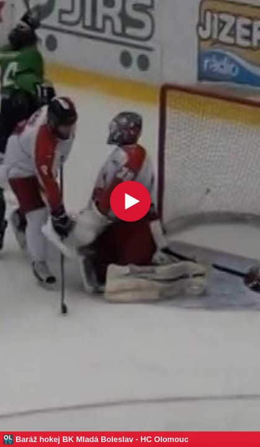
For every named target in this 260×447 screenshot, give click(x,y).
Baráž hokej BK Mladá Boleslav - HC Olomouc (102, 439)
